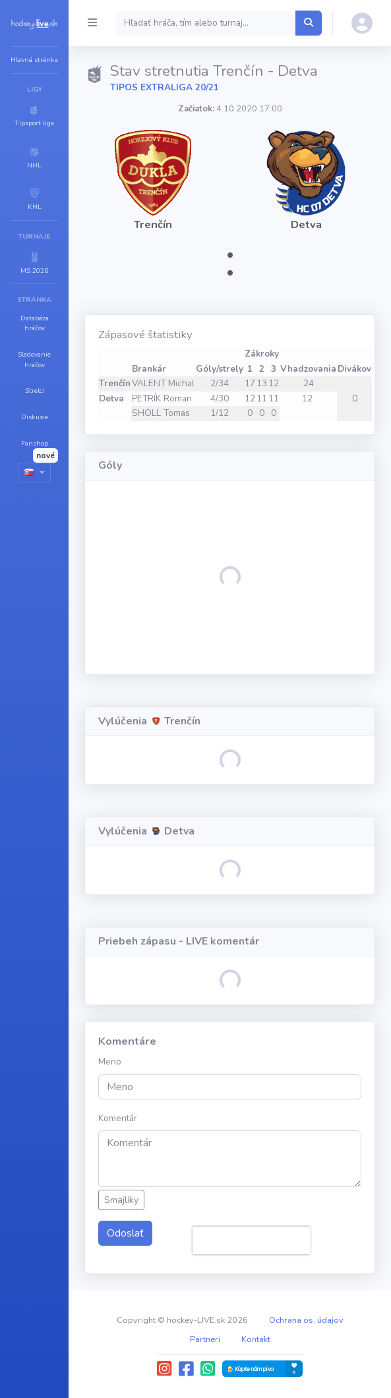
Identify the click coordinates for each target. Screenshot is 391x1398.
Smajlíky (121, 1200)
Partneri (205, 1339)
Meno (109, 1061)
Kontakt (255, 1339)
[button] (34, 115)
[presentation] (252, 1240)
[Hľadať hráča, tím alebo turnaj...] (308, 23)
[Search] (206, 23)
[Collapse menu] (92, 23)
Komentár (117, 1118)
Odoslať (125, 1233)
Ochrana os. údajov (306, 1320)
